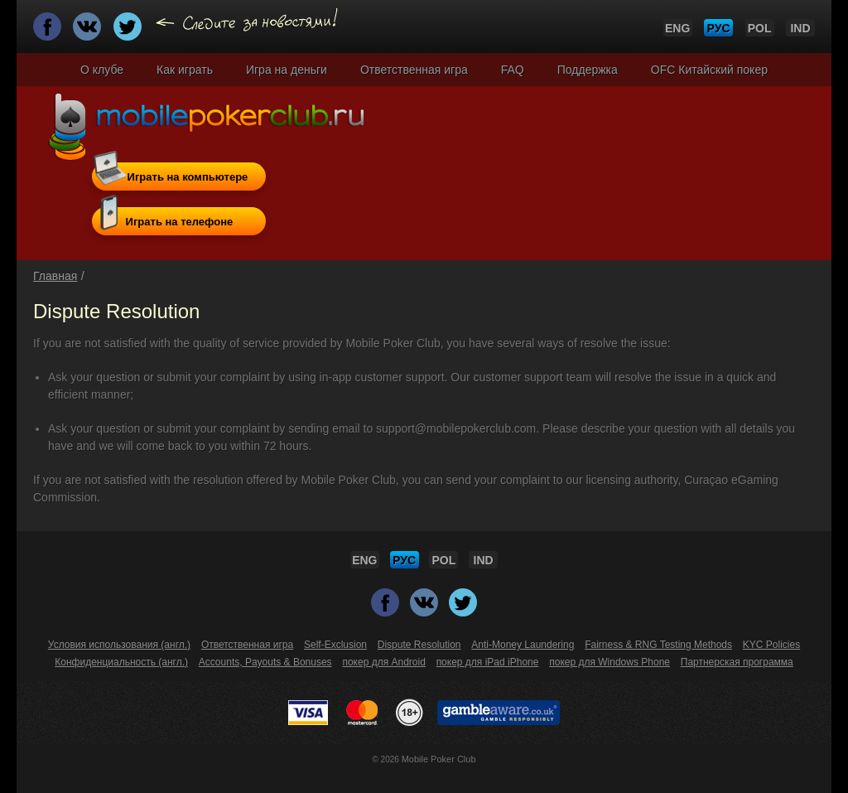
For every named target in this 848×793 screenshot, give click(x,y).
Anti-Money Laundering (522, 644)
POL (760, 28)
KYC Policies (771, 644)
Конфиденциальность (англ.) (121, 662)
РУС (718, 28)
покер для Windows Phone (609, 662)
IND (800, 28)
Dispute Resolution (419, 644)
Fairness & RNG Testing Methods (658, 644)
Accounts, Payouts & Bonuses (265, 662)
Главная (55, 276)
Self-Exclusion (335, 644)
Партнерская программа (737, 662)
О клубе (101, 69)
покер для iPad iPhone (487, 662)
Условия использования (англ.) (119, 644)
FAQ (512, 69)
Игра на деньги (286, 69)
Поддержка (587, 69)
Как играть (185, 69)
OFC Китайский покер (709, 69)
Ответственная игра (414, 69)
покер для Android (383, 662)
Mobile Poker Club (439, 759)
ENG (677, 28)
